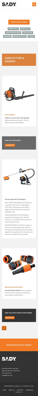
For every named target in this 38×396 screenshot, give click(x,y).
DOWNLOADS (10, 145)
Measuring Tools (19, 36)
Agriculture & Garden (19, 22)
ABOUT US (11, 390)
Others (31, 36)
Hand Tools (25, 29)
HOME (4, 390)
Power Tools (13, 29)
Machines (7, 36)
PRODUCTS (20, 390)
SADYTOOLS (9, 317)
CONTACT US (18, 392)
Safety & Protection (13, 32)
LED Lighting (27, 32)
